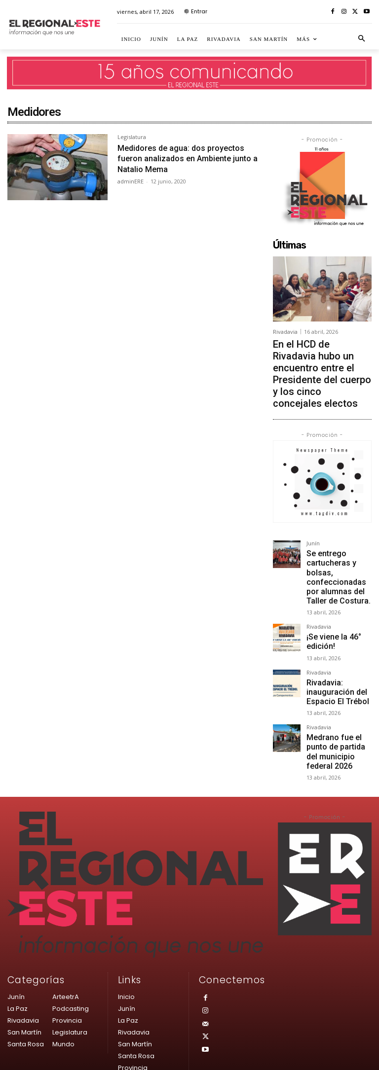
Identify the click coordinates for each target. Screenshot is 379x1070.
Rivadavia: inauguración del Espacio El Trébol (330, 624)
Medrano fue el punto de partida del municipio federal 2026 (338, 672)
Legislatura (131, 137)
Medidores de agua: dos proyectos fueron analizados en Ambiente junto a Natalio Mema (186, 158)
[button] (361, 39)
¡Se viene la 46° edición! (327, 580)
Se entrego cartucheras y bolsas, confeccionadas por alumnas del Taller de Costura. (339, 528)
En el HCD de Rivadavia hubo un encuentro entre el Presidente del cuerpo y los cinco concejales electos (318, 354)
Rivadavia (285, 331)
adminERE (130, 181)
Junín (313, 505)
